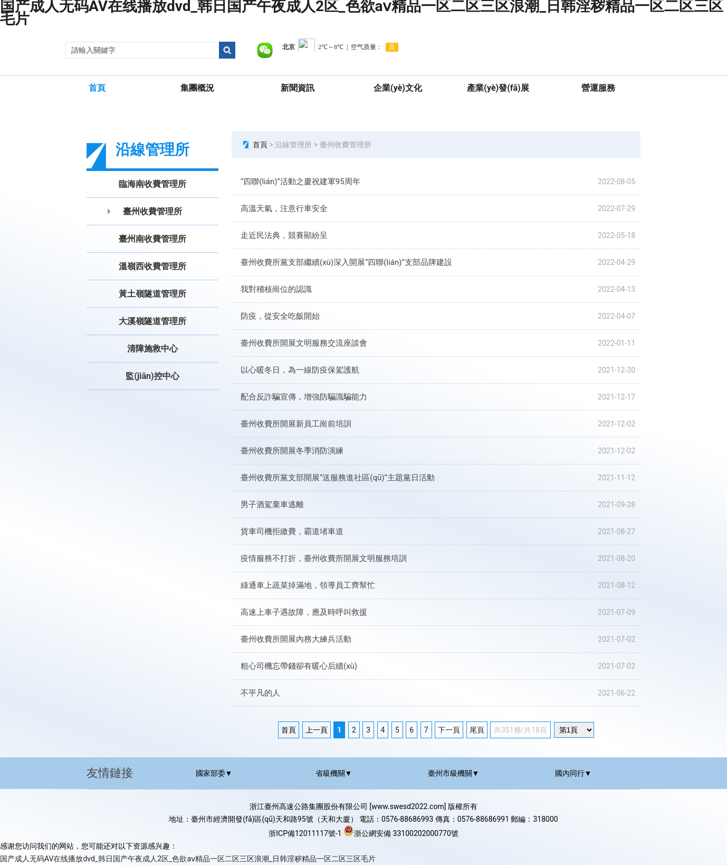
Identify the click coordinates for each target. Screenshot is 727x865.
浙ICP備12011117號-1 (305, 833)
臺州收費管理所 (152, 211)
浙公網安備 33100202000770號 (400, 833)
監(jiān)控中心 (152, 376)
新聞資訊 (297, 88)
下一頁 (449, 730)
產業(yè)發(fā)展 (498, 88)
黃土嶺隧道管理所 (152, 294)
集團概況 (197, 88)
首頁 (97, 88)
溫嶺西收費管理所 (152, 266)
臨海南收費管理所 (152, 184)
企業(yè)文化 (398, 88)
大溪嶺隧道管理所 (152, 321)
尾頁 (477, 730)
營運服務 (598, 88)
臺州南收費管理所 (152, 239)
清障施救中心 (152, 349)
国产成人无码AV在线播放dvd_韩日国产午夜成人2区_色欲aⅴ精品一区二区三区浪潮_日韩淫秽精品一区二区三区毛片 (188, 858)
